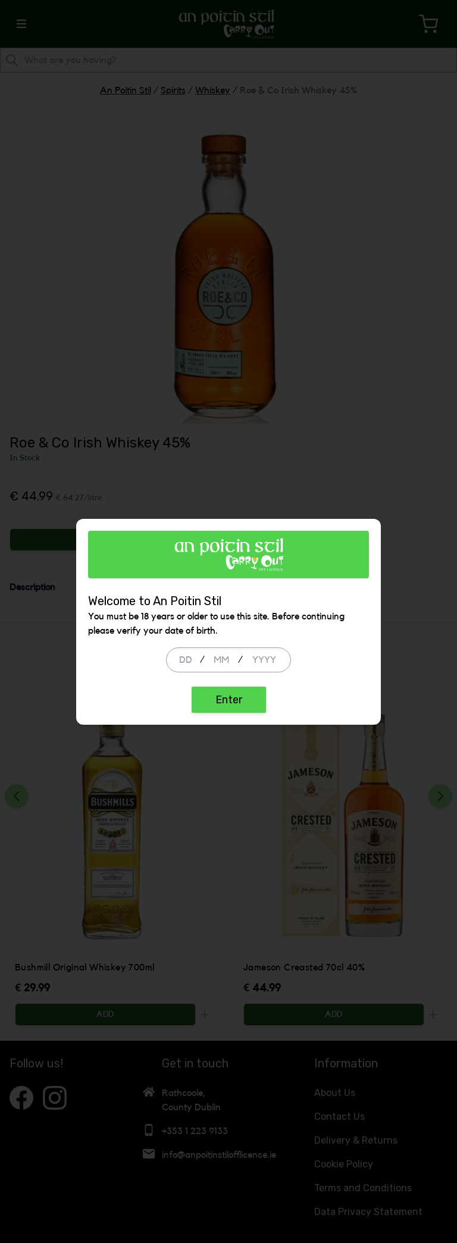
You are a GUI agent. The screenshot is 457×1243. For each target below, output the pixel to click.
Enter (228, 699)
